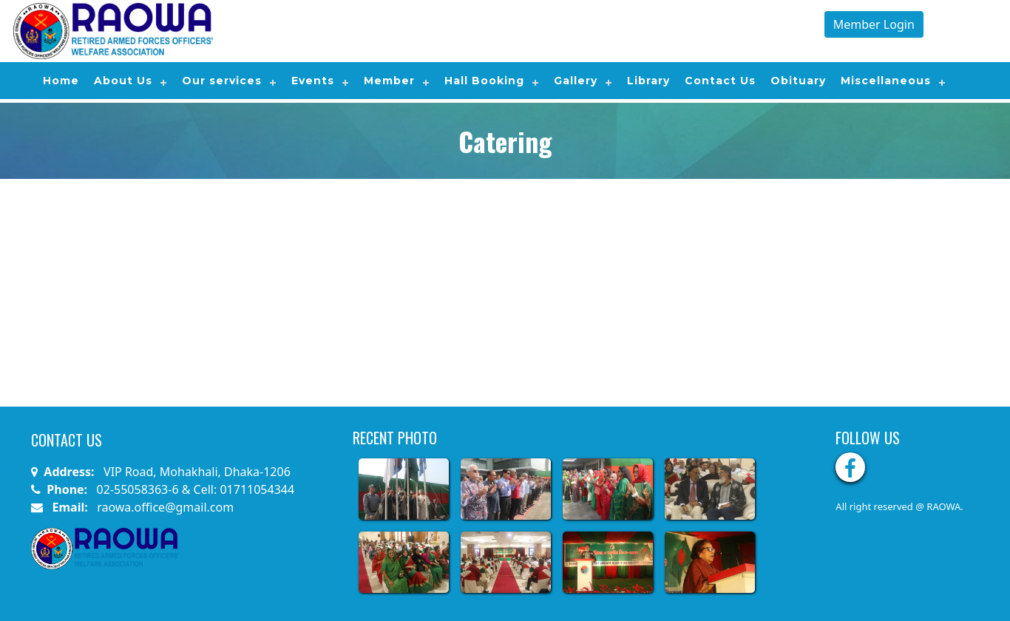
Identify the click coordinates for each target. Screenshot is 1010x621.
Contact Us (720, 80)
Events (312, 80)
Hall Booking (484, 80)
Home (61, 80)
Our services (222, 80)
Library (648, 80)
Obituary (798, 80)
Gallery (575, 80)
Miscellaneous (886, 80)
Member (389, 80)
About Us (123, 80)
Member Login (874, 24)
